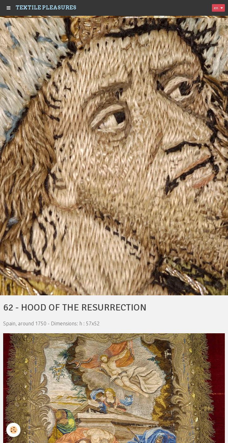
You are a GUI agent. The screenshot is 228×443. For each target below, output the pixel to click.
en (216, 8)
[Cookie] (13, 430)
